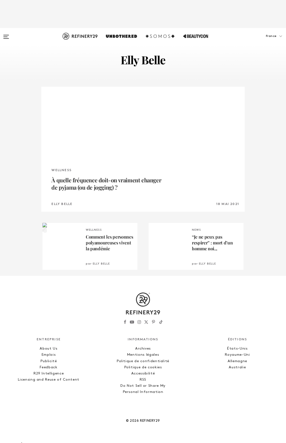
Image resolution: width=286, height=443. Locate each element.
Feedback (48, 367)
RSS (143, 379)
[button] (258, 42)
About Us (48, 348)
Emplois (49, 355)
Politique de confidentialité (143, 361)
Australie (237, 367)
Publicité (48, 361)
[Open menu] (6, 34)
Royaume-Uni (237, 355)
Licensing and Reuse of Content (48, 379)
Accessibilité (143, 373)
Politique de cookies (143, 367)
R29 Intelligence (49, 373)
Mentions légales (143, 355)
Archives (143, 348)
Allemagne (237, 361)
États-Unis (237, 348)
